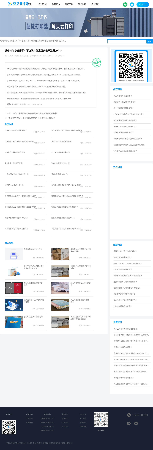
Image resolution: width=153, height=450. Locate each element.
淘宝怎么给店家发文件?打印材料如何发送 (66, 130)
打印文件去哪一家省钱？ (123, 269)
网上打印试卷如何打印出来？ (80, 301)
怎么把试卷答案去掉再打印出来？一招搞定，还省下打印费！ (132, 384)
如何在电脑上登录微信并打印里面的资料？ (21, 207)
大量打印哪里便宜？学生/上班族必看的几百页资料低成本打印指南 (132, 359)
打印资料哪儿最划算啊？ (123, 306)
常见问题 (82, 4)
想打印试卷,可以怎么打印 (33, 317)
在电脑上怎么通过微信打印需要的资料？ (66, 185)
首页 (29, 4)
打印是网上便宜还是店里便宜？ (125, 151)
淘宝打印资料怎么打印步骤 (15, 152)
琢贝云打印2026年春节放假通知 (125, 329)
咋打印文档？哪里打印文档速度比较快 (81, 250)
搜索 (149, 41)
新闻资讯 (56, 4)
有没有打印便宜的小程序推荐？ (125, 126)
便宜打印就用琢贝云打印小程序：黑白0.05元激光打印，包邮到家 (132, 341)
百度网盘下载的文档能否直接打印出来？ (66, 229)
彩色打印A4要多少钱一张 (14, 185)
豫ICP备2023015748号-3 (51, 443)
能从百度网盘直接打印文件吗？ (63, 218)
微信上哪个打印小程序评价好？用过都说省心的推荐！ (36, 113)
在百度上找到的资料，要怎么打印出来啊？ (129, 145)
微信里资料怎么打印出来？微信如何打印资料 (34, 267)
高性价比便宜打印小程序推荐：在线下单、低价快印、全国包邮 (132, 353)
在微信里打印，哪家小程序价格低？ (127, 288)
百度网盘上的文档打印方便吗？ (16, 229)
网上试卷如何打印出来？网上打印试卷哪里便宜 (81, 318)
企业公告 (65, 422)
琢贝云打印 (15, 41)
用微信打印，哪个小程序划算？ (125, 251)
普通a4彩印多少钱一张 (59, 174)
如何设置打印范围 (47, 431)
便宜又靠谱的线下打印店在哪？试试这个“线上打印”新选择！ (132, 372)
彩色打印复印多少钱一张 (60, 163)
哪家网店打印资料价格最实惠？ (125, 120)
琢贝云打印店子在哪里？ (123, 347)
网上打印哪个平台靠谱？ (123, 96)
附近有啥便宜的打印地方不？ (124, 294)
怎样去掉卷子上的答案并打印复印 (34, 301)
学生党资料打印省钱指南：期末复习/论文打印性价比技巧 (132, 335)
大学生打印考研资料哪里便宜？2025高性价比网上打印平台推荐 (132, 365)
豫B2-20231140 (66, 443)
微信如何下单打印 (47, 422)
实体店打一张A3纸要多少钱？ (125, 102)
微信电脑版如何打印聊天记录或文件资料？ (67, 196)
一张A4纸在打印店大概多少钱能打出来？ (129, 114)
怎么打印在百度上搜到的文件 (81, 284)
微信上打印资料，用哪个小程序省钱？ (128, 263)
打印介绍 (42, 4)
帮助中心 (69, 4)
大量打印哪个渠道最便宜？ (124, 378)
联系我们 (83, 422)
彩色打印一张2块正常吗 (13, 163)
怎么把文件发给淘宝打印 (60, 152)
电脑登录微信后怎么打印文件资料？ (64, 207)
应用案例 (29, 422)
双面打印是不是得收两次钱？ (16, 130)
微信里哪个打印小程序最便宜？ (125, 300)
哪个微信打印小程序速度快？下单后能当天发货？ (34, 118)
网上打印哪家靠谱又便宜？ (124, 108)
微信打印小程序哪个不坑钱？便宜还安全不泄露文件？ (54, 41)
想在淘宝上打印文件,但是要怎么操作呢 (19, 141)
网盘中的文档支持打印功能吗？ (16, 218)
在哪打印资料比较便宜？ (123, 257)
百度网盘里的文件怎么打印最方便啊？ (128, 139)
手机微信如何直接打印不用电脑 (81, 267)
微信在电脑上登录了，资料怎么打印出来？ (21, 196)
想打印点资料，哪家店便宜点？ (125, 282)
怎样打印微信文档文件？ (33, 249)
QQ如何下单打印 (47, 426)
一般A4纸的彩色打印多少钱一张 (17, 174)
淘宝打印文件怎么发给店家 (61, 141)
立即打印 (143, 4)
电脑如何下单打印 (47, 418)
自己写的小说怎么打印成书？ (33, 284)
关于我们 (95, 4)
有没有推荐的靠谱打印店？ (124, 133)
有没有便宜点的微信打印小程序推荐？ (128, 276)
